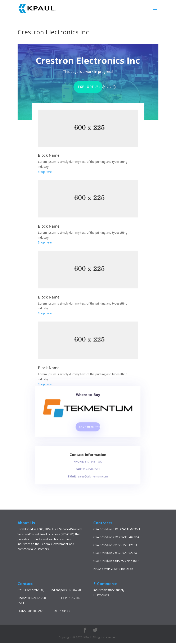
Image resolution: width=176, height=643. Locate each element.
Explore (86, 86)
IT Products (101, 595)
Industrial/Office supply (108, 590)
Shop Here (86, 427)
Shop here (45, 172)
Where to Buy (88, 399)
